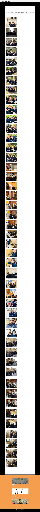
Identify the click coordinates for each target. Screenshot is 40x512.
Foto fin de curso (14, 504)
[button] (6, 10)
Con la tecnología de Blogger (20, 509)
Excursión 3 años (13, 484)
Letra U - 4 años (13, 494)
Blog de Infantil (6, 1)
